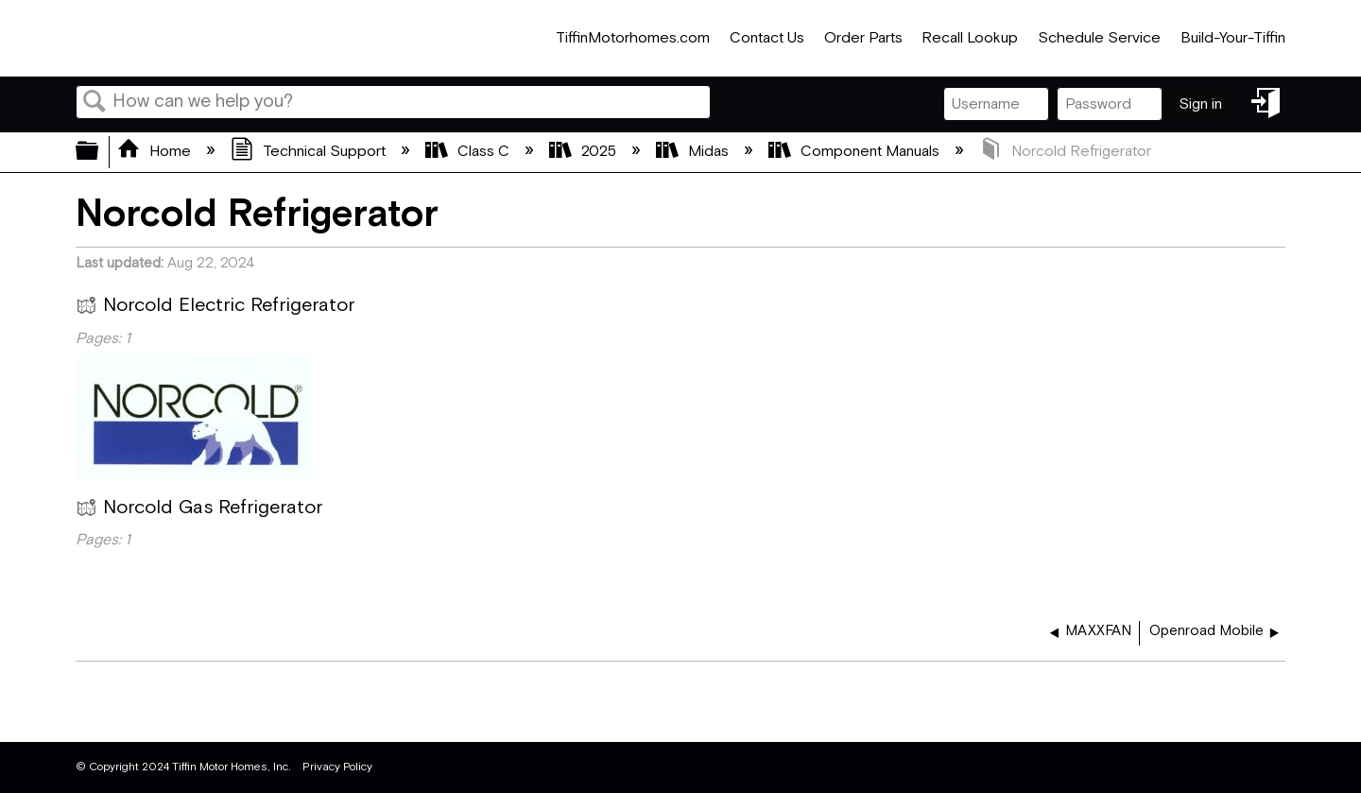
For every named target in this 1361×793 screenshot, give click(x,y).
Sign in (1200, 104)
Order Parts (863, 38)
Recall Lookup (970, 38)
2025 (584, 152)
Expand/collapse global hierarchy (99, 152)
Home (156, 152)
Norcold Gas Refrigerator (199, 510)
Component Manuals (855, 152)
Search (94, 103)
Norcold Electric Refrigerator (215, 308)
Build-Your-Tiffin (1232, 38)
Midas (694, 152)
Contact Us (767, 38)
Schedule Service (1099, 38)
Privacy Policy (337, 767)
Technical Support (310, 152)
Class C (469, 152)
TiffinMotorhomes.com (633, 38)
